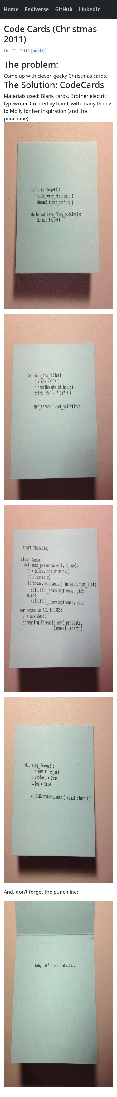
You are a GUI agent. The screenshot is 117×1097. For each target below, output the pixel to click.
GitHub (63, 9)
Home (11, 9)
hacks (39, 51)
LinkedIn (90, 9)
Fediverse (37, 9)
